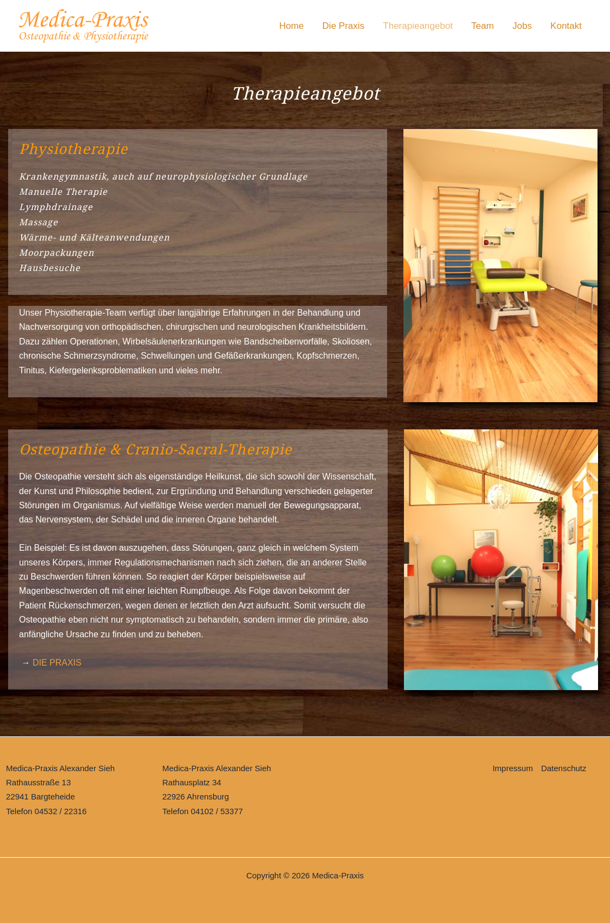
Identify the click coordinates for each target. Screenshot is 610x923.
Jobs (522, 26)
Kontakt (566, 26)
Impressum (513, 768)
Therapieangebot (418, 26)
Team (482, 26)
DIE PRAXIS (57, 662)
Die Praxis (343, 26)
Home (291, 26)
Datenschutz (563, 768)
